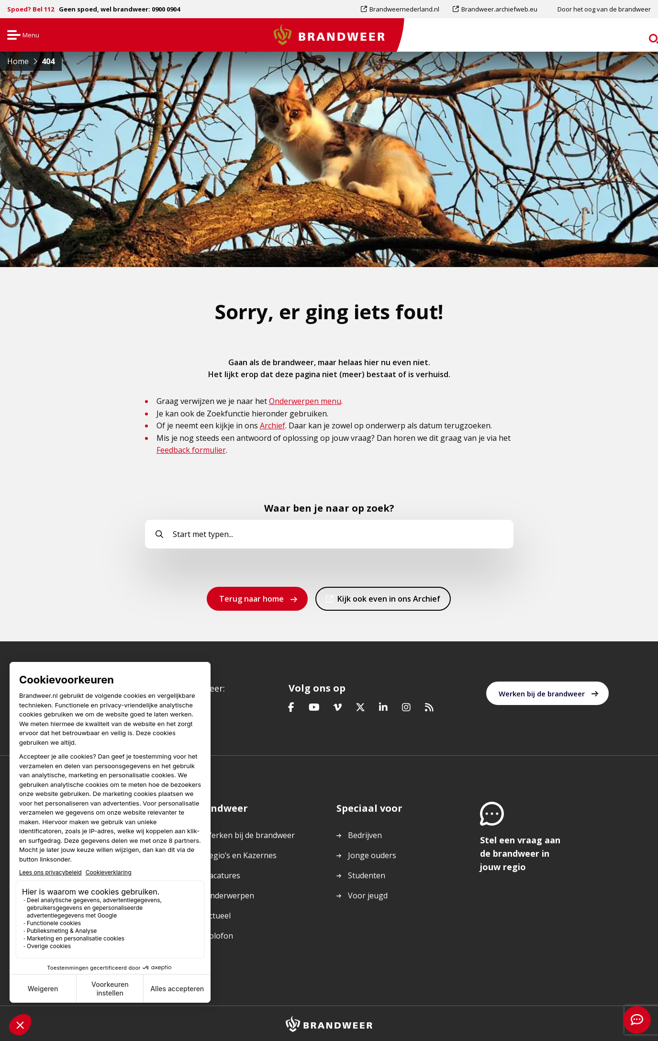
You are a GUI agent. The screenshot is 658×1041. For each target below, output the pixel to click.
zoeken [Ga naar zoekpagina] (632, 37)
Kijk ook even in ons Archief (388, 602)
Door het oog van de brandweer (604, 9)
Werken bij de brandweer (542, 693)
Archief (272, 425)
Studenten (366, 875)
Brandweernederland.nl (404, 9)
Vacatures (222, 875)
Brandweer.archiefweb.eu (499, 9)
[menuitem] (403, 9)
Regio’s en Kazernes (240, 855)
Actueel (217, 915)
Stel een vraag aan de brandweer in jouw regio (520, 853)
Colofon (218, 935)
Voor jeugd (368, 895)
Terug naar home (251, 598)
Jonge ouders (372, 855)
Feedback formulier (191, 450)
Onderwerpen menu (305, 401)
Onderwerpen (229, 895)
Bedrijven (365, 835)
